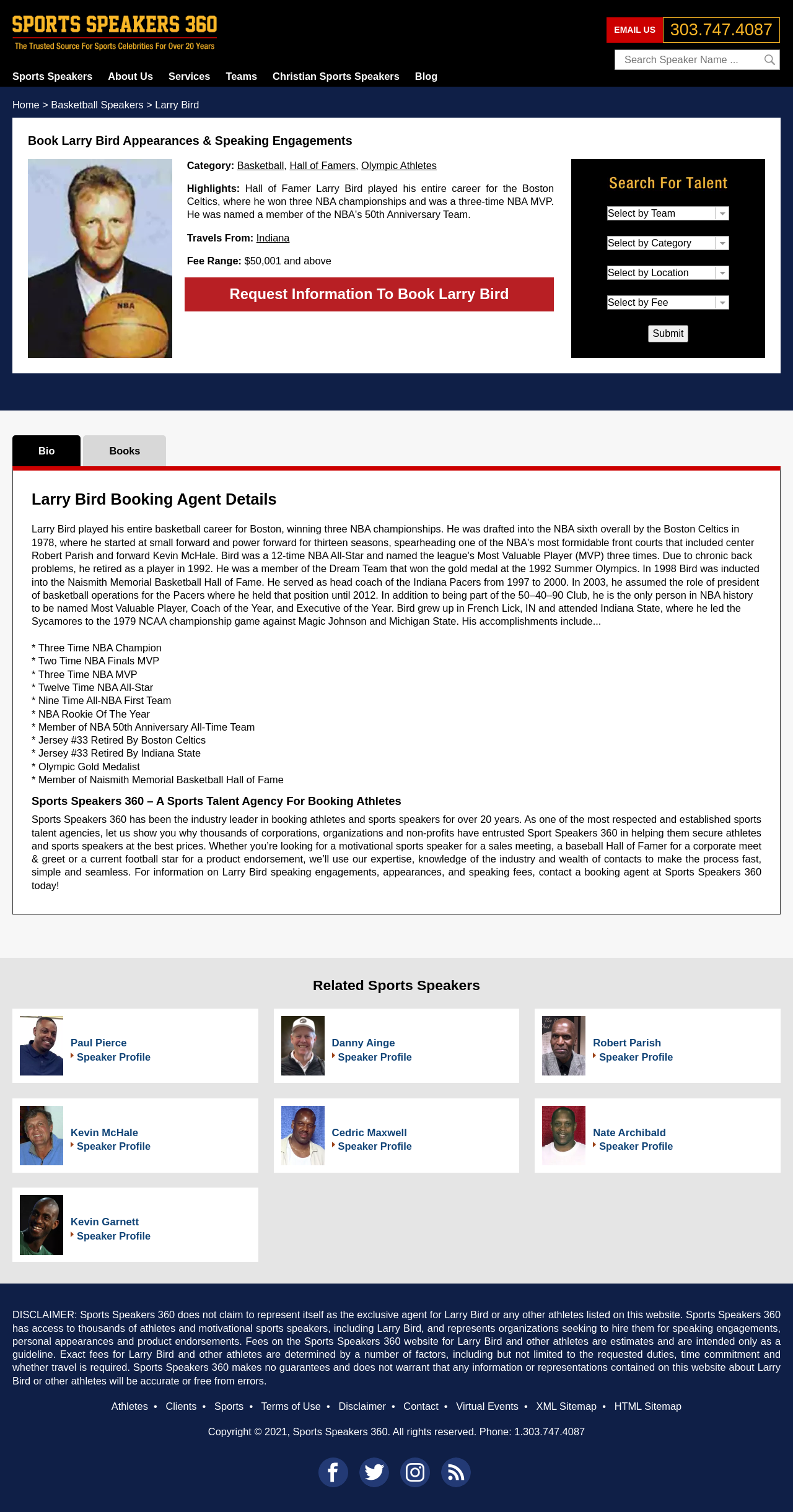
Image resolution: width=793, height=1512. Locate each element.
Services (189, 76)
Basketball (260, 165)
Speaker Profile (114, 1056)
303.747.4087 (721, 29)
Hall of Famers (322, 165)
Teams (241, 76)
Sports (228, 1406)
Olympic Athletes (399, 165)
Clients (180, 1406)
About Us (130, 76)
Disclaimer (361, 1406)
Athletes (130, 1406)
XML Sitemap (566, 1406)
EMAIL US (634, 30)
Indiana (273, 237)
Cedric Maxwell (369, 1133)
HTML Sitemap (648, 1406)
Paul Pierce (99, 1043)
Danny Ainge (363, 1043)
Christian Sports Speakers (336, 76)
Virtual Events (487, 1406)
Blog (426, 76)
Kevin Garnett (105, 1222)
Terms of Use (290, 1406)
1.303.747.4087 (549, 1431)
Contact (420, 1406)
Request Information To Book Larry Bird (369, 293)
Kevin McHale (104, 1133)
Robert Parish (627, 1043)
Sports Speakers (52, 76)
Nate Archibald (629, 1133)
